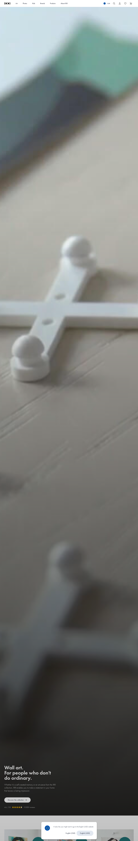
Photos (25, 3)
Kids (33, 3)
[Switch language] (106, 3)
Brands (42, 3)
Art (17, 3)
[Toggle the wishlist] (125, 3)
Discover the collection (17, 800)
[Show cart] (131, 3)
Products (53, 3)
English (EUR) (70, 833)
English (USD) (85, 833)
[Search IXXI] (114, 3)
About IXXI (64, 3)
